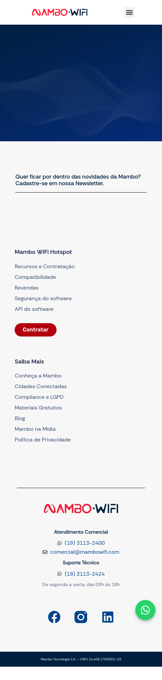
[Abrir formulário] (145, 610)
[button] (129, 12)
